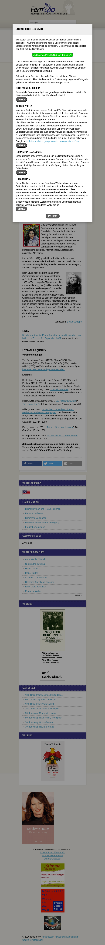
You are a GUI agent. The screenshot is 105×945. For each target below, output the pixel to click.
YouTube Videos (24, 65)
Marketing (23, 138)
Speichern (52, 174)
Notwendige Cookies (28, 47)
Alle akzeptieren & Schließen (52, 14)
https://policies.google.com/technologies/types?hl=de (55, 100)
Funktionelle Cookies (29, 110)
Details (21, 58)
